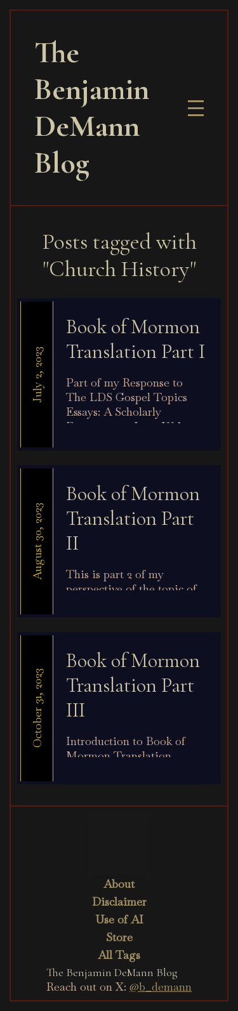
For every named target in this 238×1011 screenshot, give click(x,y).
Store (119, 937)
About (119, 883)
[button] (196, 108)
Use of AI (119, 919)
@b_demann (160, 986)
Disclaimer (119, 901)
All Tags (119, 955)
